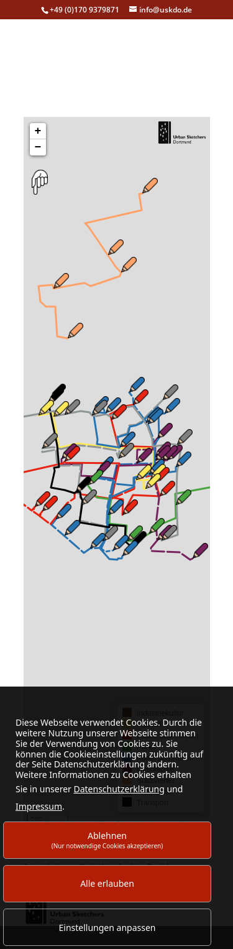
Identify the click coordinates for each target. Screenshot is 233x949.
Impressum (39, 806)
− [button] (38, 151)
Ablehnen (107, 840)
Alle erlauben (107, 883)
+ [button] (38, 134)
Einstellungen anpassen (107, 927)
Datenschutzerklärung (118, 789)
